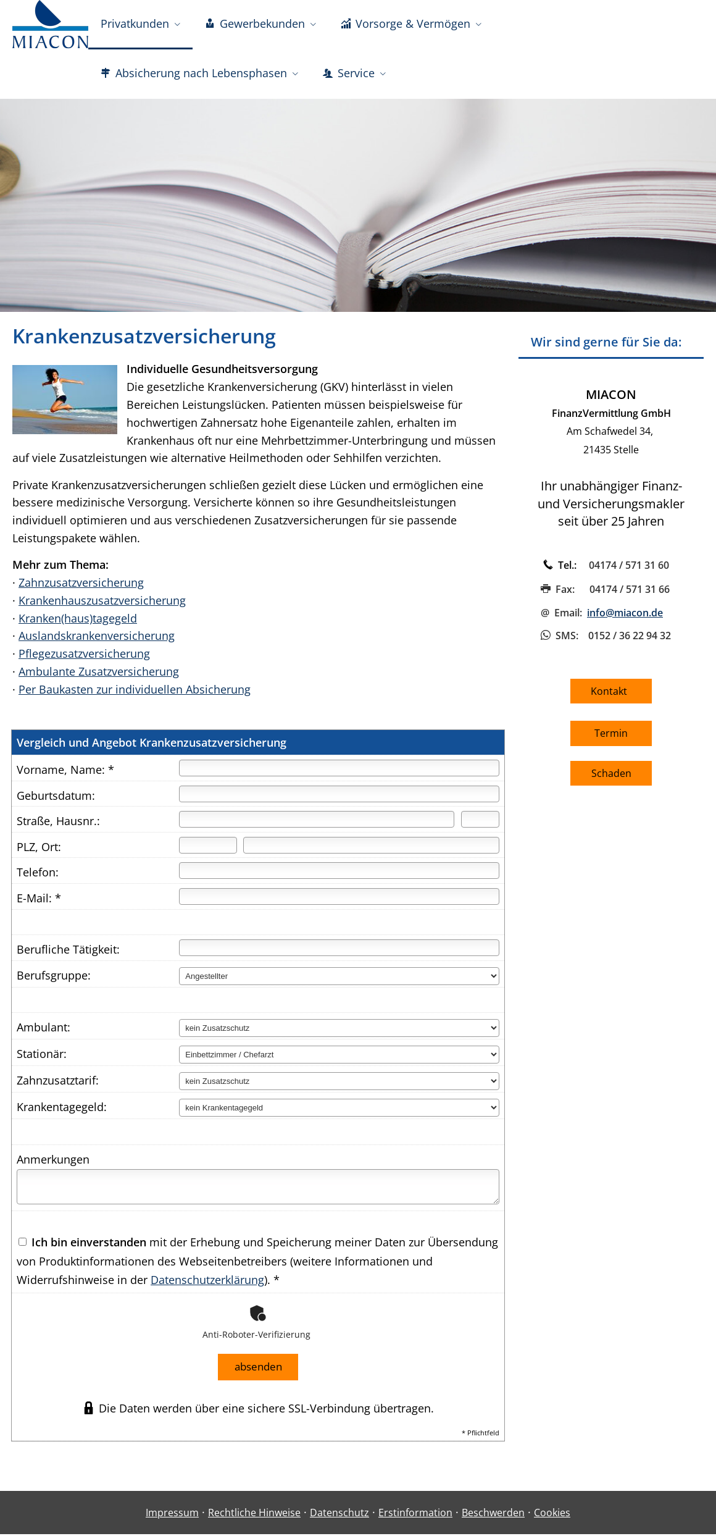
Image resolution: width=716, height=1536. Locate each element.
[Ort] (371, 848)
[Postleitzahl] (207, 848)
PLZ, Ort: (39, 849)
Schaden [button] (611, 776)
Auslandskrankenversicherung (97, 638)
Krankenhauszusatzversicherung (102, 603)
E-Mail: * (39, 901)
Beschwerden (493, 1514)
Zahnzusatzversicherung (81, 585)
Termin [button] (611, 736)
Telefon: (38, 875)
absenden (258, 1369)
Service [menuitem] (349, 72)
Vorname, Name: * (65, 772)
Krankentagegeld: (62, 1109)
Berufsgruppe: (54, 978)
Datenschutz (339, 1514)
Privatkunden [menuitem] (135, 23)
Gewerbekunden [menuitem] (255, 23)
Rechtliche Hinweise (254, 1514)
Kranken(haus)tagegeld (78, 621)
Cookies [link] (552, 1514)
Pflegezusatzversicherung (84, 656)
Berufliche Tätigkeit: (68, 952)
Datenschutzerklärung (207, 1282)
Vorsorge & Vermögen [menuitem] (405, 23)
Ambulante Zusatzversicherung (99, 674)
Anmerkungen (53, 1162)
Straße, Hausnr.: (58, 823)
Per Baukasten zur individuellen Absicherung (135, 692)
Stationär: (42, 1056)
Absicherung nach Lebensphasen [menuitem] (194, 72)
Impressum (172, 1514)
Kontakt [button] (611, 694)
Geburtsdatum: (56, 798)
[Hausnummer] (480, 822)
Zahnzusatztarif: (58, 1083)
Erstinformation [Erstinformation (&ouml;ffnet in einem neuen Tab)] (415, 1514)
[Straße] (316, 822)
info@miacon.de (625, 616)
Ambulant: (43, 1030)
